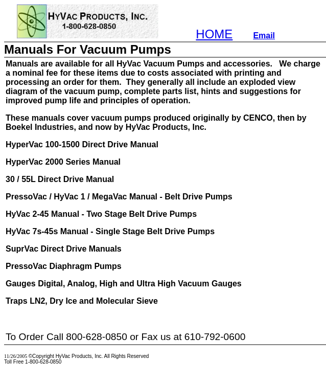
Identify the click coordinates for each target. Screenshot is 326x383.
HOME (214, 34)
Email (264, 35)
